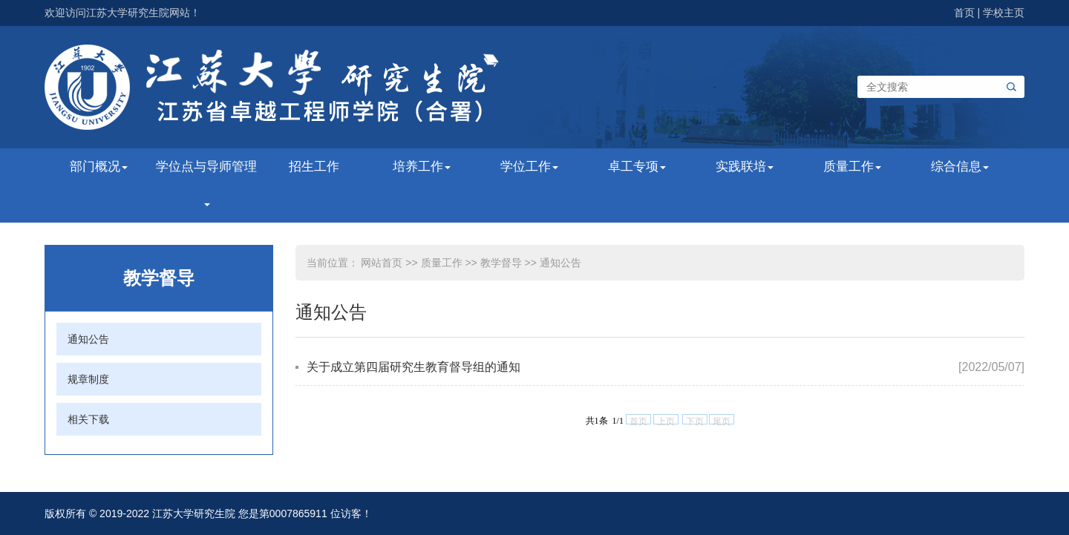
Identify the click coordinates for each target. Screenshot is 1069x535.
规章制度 (88, 379)
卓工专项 (637, 167)
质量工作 (852, 167)
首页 (964, 13)
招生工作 (314, 167)
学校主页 (1003, 13)
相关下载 (88, 419)
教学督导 (501, 263)
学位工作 (529, 167)
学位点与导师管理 (206, 183)
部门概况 (99, 167)
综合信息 (960, 167)
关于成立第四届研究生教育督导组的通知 (413, 367)
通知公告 (88, 339)
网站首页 (381, 263)
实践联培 (745, 167)
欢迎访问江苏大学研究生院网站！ (122, 13)
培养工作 (422, 167)
